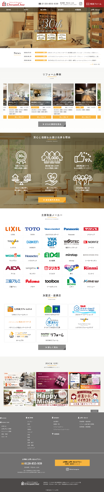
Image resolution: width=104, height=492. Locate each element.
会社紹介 (61, 10)
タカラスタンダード (52, 234)
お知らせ (3, 426)
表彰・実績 (4, 434)
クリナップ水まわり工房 (52, 327)
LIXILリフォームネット (20, 314)
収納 (28, 440)
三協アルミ (13, 287)
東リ (71, 274)
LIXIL (13, 234)
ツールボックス (52, 287)
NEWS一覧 (95, 64)
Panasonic (71, 234)
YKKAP (52, 247)
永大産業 (52, 260)
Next (99, 101)
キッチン (29, 421)
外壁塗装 (78, 10)
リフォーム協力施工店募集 (86, 424)
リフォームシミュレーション (61, 429)
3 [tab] (54, 46)
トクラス (13, 247)
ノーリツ (91, 247)
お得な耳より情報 (6, 428)
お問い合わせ (95, 10)
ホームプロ (19, 340)
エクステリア (31, 448)
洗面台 (29, 429)
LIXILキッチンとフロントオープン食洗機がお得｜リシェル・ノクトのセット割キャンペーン (75, 52)
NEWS (26, 10)
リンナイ (91, 274)
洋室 (28, 434)
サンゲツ (32, 274)
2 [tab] (52, 46)
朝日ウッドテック (71, 247)
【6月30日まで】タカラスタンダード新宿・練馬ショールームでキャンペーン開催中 (72, 60)
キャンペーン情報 (6, 431)
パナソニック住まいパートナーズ (20, 327)
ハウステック (32, 260)
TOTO (32, 234)
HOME (8, 10)
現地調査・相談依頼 (84, 421)
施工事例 (43, 10)
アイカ (13, 274)
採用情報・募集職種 (84, 426)
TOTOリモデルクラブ (52, 314)
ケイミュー (91, 287)
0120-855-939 (31, 463)
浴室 (28, 424)
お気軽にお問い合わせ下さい (72, 463)
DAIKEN (32, 247)
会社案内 (55, 421)
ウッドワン (13, 260)
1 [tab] (49, 46)
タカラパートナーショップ (84, 314)
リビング (29, 432)
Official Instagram (72, 469)
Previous (4, 101)
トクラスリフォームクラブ (84, 327)
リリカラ (52, 274)
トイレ (29, 426)
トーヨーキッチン (91, 260)
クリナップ (91, 234)
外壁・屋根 (30, 445)
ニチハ (71, 287)
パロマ (32, 287)
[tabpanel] (52, 27)
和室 (28, 437)
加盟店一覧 (56, 424)
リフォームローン (58, 426)
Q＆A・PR (4, 436)
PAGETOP (94, 411)
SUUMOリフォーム (52, 340)
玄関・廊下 (30, 442)
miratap (71, 260)
